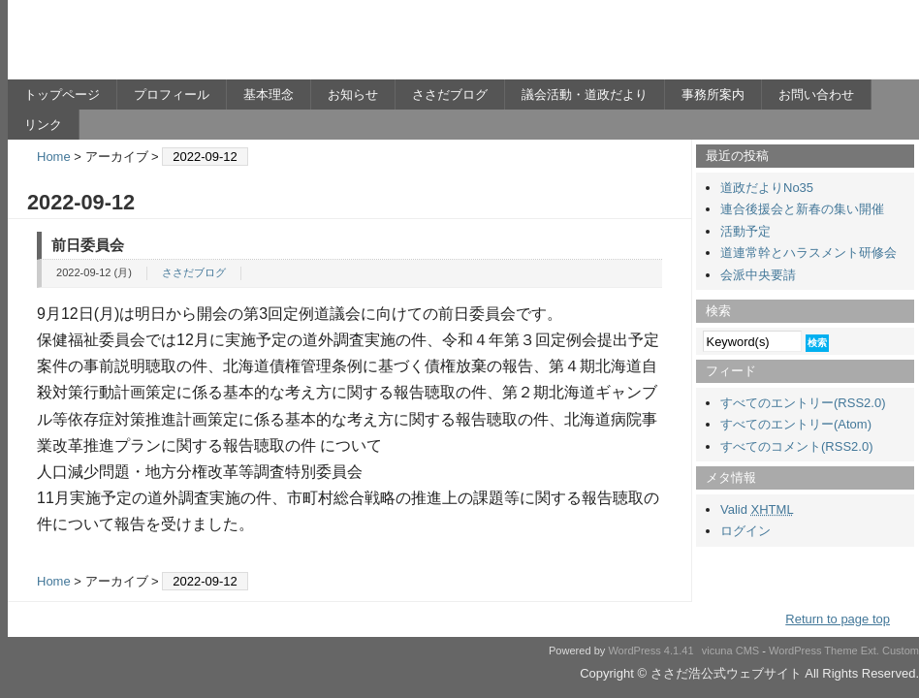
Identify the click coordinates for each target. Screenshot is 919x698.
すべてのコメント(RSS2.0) (796, 446)
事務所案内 (713, 94)
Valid (757, 509)
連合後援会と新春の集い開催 (802, 209)
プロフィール (171, 94)
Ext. (870, 650)
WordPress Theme (813, 650)
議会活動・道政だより (585, 94)
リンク (43, 124)
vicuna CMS (731, 650)
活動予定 (745, 231)
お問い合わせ (816, 94)
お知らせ (353, 94)
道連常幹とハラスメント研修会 (808, 252)
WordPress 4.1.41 (650, 650)
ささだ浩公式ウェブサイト (196, 45)
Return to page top (837, 619)
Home (54, 156)
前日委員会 (87, 245)
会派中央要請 (758, 275)
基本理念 (268, 94)
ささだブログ (450, 94)
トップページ (62, 94)
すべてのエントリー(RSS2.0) (802, 403)
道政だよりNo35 (766, 187)
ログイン (745, 531)
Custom (900, 650)
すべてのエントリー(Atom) (795, 424)
